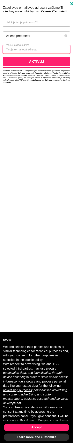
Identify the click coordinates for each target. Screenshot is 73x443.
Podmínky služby (42, 73)
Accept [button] (36, 427)
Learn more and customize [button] (36, 437)
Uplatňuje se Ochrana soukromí (47, 80)
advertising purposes (17, 390)
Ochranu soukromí (26, 73)
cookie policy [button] (33, 359)
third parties (24, 368)
